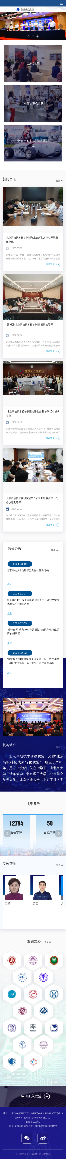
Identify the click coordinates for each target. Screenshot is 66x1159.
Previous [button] (5, 26)
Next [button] (60, 26)
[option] (33, 26)
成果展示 (33, 804)
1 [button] (28, 36)
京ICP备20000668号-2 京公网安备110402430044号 (33, 1126)
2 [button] (33, 36)
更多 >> (59, 181)
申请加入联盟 (31, 1096)
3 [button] (37, 36)
